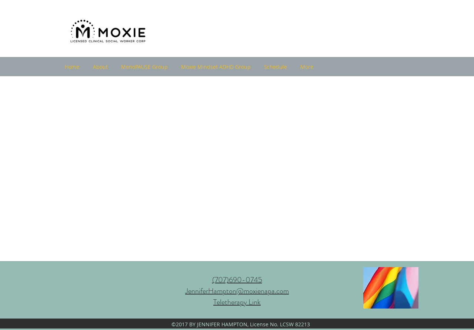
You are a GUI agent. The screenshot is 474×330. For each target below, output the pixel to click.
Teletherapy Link (237, 302)
